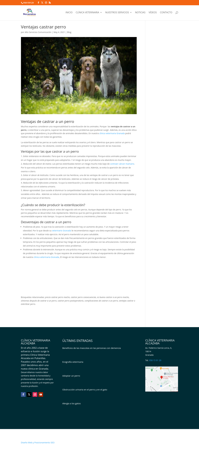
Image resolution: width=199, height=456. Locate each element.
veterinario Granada (61, 230)
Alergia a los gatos (71, 403)
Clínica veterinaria (87, 12)
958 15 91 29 (155, 360)
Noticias (140, 12)
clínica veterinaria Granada (112, 133)
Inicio (69, 12)
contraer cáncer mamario (122, 163)
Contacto (166, 12)
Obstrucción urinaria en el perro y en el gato (84, 389)
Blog (69, 32)
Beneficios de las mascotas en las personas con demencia (91, 348)
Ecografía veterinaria (72, 361)
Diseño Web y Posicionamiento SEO (38, 442)
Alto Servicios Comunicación (38, 32)
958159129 (28, 2)
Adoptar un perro (71, 375)
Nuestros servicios (117, 12)
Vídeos (153, 12)
